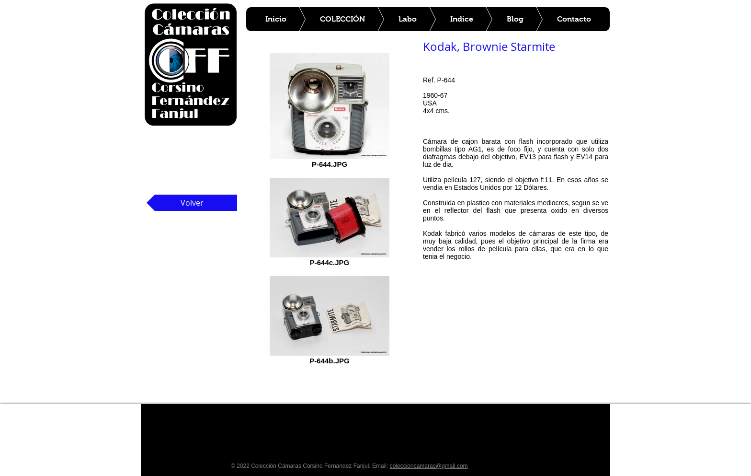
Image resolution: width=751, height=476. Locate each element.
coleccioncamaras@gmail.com (429, 466)
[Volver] (192, 203)
